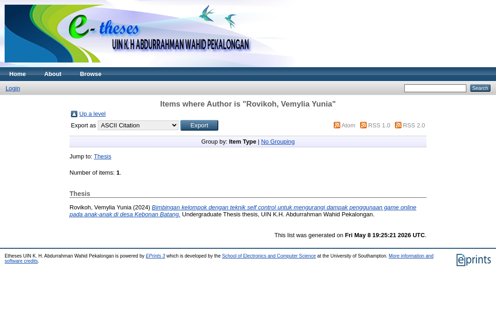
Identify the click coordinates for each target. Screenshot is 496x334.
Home (17, 73)
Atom (349, 125)
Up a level (92, 113)
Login (13, 88)
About (53, 73)
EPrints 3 (155, 255)
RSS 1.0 (379, 125)
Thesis (102, 156)
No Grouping (278, 141)
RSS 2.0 (414, 125)
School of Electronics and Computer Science (269, 255)
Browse (91, 73)
